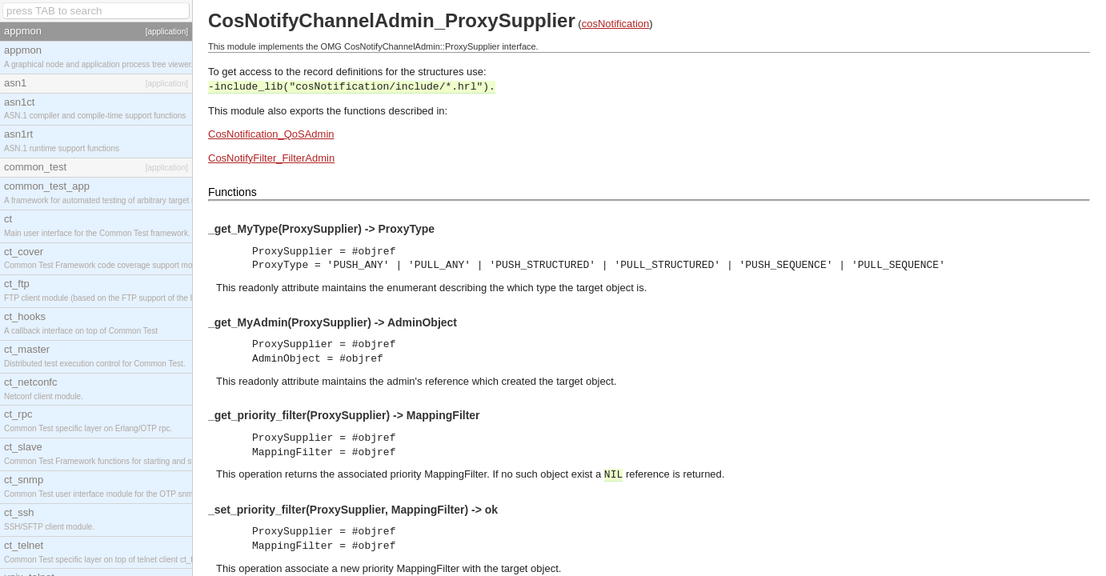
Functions (232, 192)
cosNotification (616, 24)
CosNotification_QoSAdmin (271, 134)
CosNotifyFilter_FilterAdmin (271, 158)
